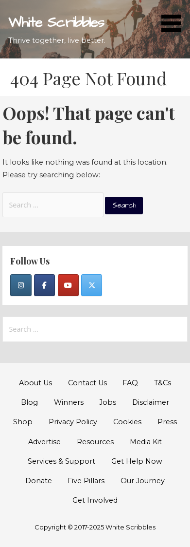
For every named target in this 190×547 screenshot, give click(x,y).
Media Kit (146, 441)
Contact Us (87, 382)
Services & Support (61, 461)
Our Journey (143, 480)
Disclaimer (150, 402)
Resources (95, 441)
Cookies (127, 421)
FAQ (130, 382)
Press (167, 421)
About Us (35, 382)
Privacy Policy (73, 421)
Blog (29, 402)
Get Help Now (136, 461)
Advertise (44, 441)
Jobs (107, 402)
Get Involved (95, 500)
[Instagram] (20, 285)
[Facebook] (44, 285)
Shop (23, 421)
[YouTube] (68, 285)
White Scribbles (56, 23)
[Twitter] (91, 285)
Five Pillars (86, 480)
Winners (69, 402)
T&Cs (162, 382)
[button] (174, 18)
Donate (38, 480)
